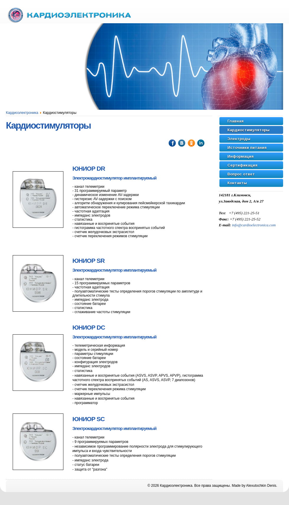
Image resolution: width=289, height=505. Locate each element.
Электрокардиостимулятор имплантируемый (114, 178)
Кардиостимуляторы (48, 125)
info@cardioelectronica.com (254, 225)
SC (88, 419)
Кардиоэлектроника (22, 113)
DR (88, 168)
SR (88, 260)
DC (88, 327)
